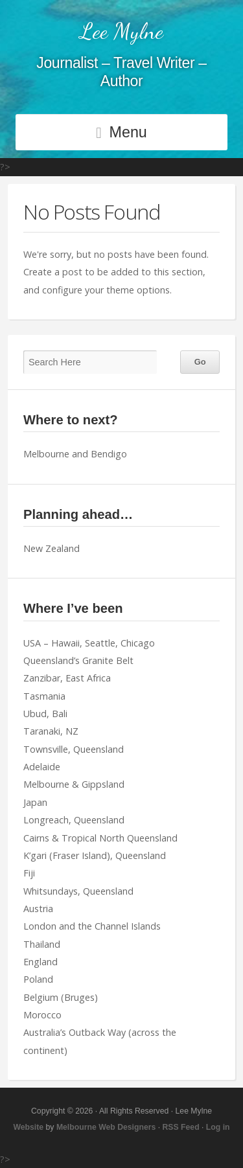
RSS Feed (181, 1127)
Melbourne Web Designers (106, 1127)
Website (28, 1127)
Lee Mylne (121, 31)
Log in (218, 1127)
